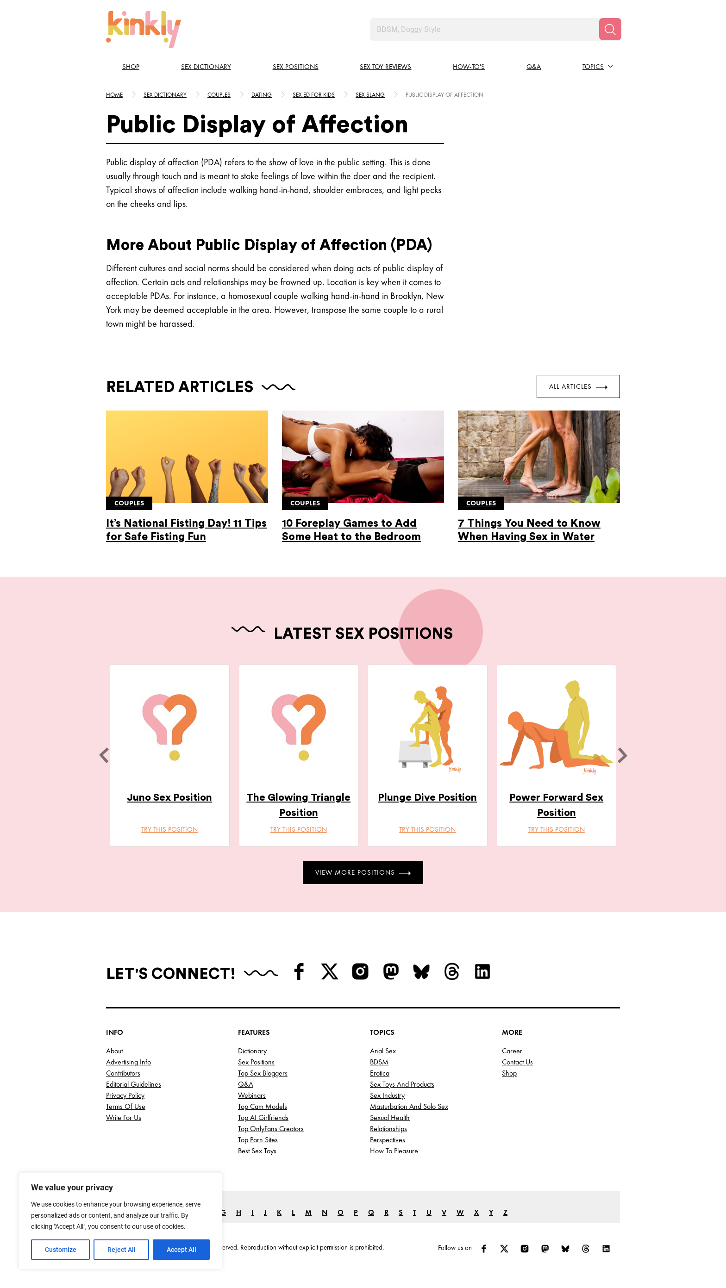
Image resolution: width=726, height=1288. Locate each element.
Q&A (533, 66)
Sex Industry (387, 1095)
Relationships (388, 1128)
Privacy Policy (125, 1095)
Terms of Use (125, 1106)
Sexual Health (390, 1117)
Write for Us (123, 1117)
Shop (130, 66)
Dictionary (252, 1051)
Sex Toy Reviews (385, 66)
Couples (219, 95)
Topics (593, 66)
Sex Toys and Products (402, 1084)
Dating (261, 95)
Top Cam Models (262, 1106)
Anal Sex (383, 1051)
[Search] (610, 29)
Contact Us (517, 1062)
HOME (114, 95)
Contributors (123, 1073)
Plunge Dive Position (427, 797)
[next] (622, 755)
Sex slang (370, 95)
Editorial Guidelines (133, 1084)
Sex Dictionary (206, 66)
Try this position (169, 829)
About (114, 1051)
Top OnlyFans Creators (271, 1128)
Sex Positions (296, 66)
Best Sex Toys (257, 1151)
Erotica (379, 1073)
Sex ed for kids (314, 95)
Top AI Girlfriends (263, 1117)
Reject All (121, 1249)
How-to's (469, 66)
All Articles (578, 386)
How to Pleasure (394, 1151)
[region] (120, 1220)
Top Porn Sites (258, 1140)
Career (512, 1051)
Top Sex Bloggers (263, 1073)
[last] (104, 755)
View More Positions (363, 872)
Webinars (252, 1095)
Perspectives (387, 1140)
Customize (60, 1249)
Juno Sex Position (169, 797)
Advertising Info (128, 1062)
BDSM (379, 1062)
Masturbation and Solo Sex (409, 1106)
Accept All (181, 1249)
